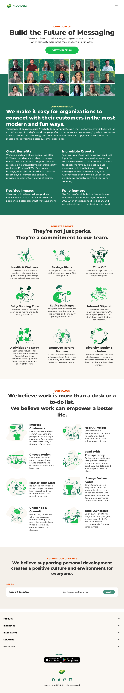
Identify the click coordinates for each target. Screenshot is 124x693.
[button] (62, 618)
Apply (109, 592)
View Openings (62, 49)
